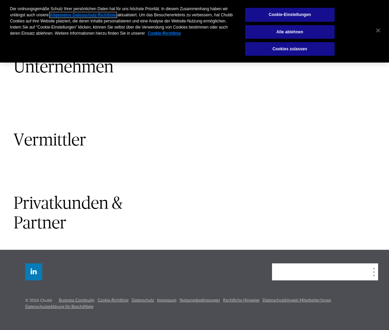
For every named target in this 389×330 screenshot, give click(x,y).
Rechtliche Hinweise (241, 300)
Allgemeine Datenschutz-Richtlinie (83, 15)
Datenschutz (143, 300)
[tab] (97, 67)
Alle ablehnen (289, 32)
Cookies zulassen (289, 49)
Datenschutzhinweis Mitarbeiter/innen (297, 300)
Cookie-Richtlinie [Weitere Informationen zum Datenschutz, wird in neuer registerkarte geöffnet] (164, 33)
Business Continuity (77, 300)
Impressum (166, 300)
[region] (194, 31)
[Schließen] (378, 30)
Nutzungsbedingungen (200, 300)
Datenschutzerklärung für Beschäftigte (59, 307)
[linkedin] (33, 271)
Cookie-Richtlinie (113, 300)
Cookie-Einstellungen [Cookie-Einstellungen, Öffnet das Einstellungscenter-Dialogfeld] (290, 14)
